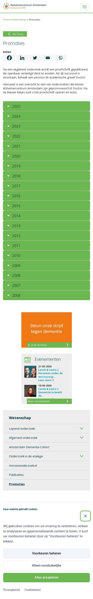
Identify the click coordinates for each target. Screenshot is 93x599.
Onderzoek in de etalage (26, 456)
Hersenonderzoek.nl (23, 465)
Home (6, 19)
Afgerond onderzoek (23, 438)
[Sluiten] (85, 516)
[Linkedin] (22, 58)
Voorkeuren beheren (46, 553)
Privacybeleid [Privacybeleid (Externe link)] (11, 589)
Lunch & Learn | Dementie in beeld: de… (50, 392)
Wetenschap (19, 19)
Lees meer (45, 380)
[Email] (48, 58)
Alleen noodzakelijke (46, 565)
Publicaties (16, 475)
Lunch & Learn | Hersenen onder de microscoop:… (50, 373)
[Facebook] (9, 58)
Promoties (17, 484)
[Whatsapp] (60, 58)
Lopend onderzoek (22, 428)
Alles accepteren (46, 577)
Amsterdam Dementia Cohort (29, 447)
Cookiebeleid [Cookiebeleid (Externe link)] (33, 589)
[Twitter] (35, 58)
